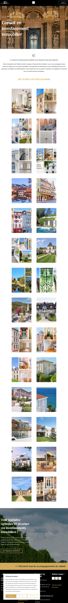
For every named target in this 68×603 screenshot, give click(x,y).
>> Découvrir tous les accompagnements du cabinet (40, 566)
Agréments (55, 587)
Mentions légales (57, 585)
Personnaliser (11, 596)
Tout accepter (32, 596)
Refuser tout (21, 596)
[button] (33, 2)
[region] (21, 587)
